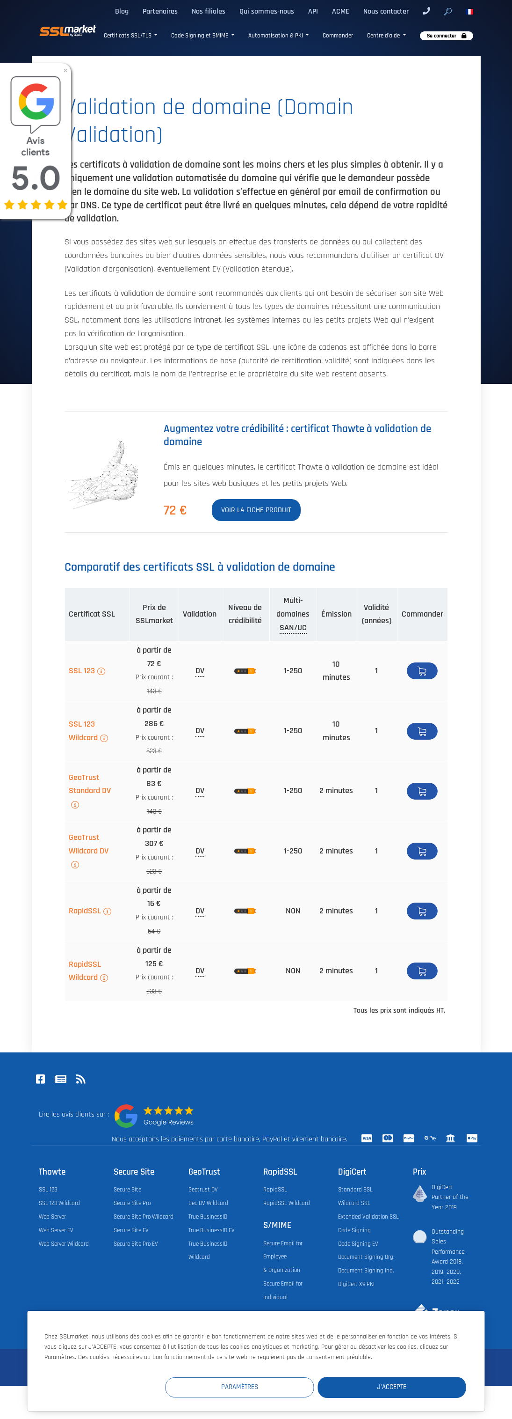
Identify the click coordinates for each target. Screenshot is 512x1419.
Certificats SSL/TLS (128, 36)
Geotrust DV (203, 1189)
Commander (338, 36)
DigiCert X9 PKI (356, 1284)
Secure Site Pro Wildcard (143, 1216)
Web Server (52, 1216)
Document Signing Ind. (366, 1270)
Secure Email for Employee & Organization (283, 1257)
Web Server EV (56, 1230)
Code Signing (354, 1230)
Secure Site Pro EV (136, 1244)
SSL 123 (82, 671)
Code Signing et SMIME (200, 36)
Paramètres (294, 1387)
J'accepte (410, 1387)
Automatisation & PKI (276, 36)
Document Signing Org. (366, 1257)
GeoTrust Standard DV (90, 784)
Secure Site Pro (132, 1203)
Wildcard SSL (354, 1203)
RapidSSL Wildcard (85, 971)
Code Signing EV (358, 1244)
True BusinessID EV (211, 1230)
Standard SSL (355, 1189)
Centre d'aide (384, 36)
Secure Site (127, 1189)
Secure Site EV (131, 1230)
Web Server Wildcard (64, 1244)
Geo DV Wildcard (208, 1203)
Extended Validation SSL (368, 1216)
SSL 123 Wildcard (83, 731)
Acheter (422, 670)
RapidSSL (85, 911)
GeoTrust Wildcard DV (88, 844)
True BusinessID (207, 1216)
